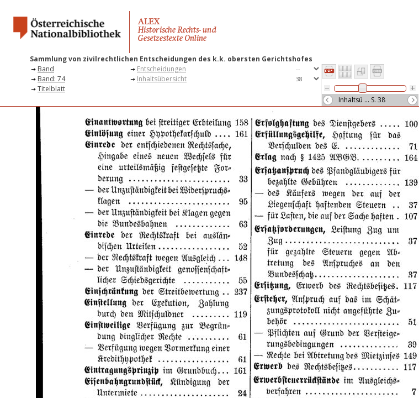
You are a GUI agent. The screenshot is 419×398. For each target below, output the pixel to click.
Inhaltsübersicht (162, 78)
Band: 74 (51, 78)
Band (46, 69)
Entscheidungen (161, 69)
